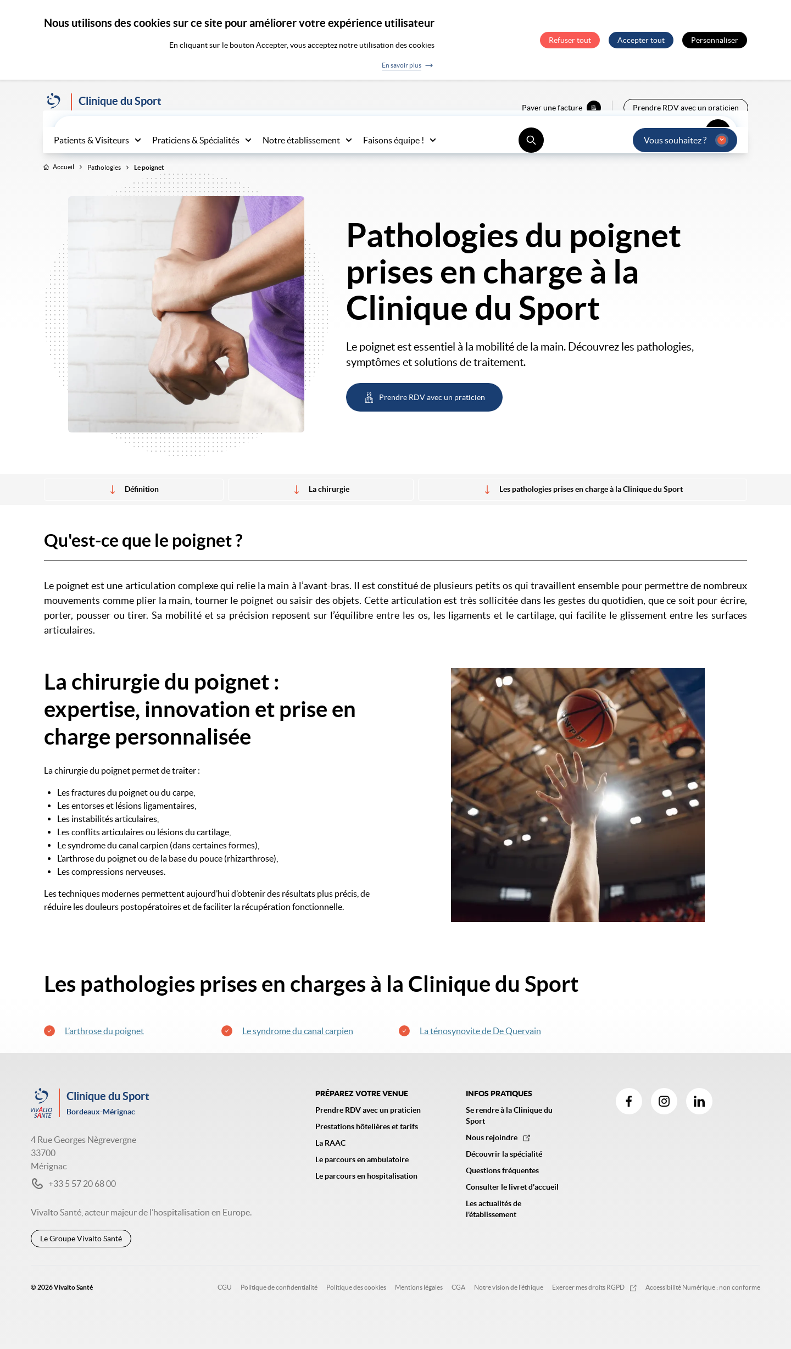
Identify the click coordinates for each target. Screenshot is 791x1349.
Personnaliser (714, 40)
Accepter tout (641, 40)
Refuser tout (570, 40)
